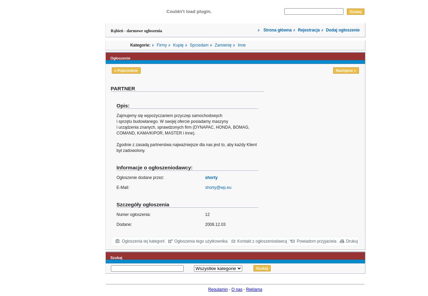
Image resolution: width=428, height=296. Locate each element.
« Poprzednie (126, 70)
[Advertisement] (317, 133)
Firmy (162, 45)
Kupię (178, 45)
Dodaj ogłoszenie (343, 30)
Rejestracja (309, 30)
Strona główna (277, 30)
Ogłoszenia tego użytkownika (201, 241)
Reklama (254, 289)
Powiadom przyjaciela (316, 241)
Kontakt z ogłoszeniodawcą (262, 241)
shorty (211, 177)
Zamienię (223, 45)
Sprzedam (199, 45)
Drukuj (352, 241)
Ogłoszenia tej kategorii (143, 241)
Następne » (346, 70)
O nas (237, 289)
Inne (242, 45)
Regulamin (218, 289)
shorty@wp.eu (218, 187)
